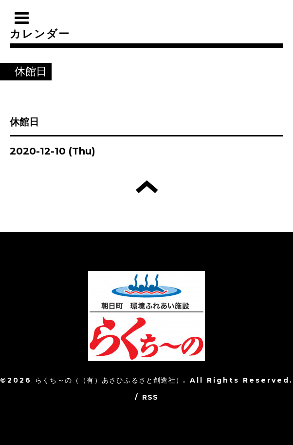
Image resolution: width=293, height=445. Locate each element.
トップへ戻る (147, 186)
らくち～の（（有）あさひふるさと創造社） (109, 380)
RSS (150, 397)
